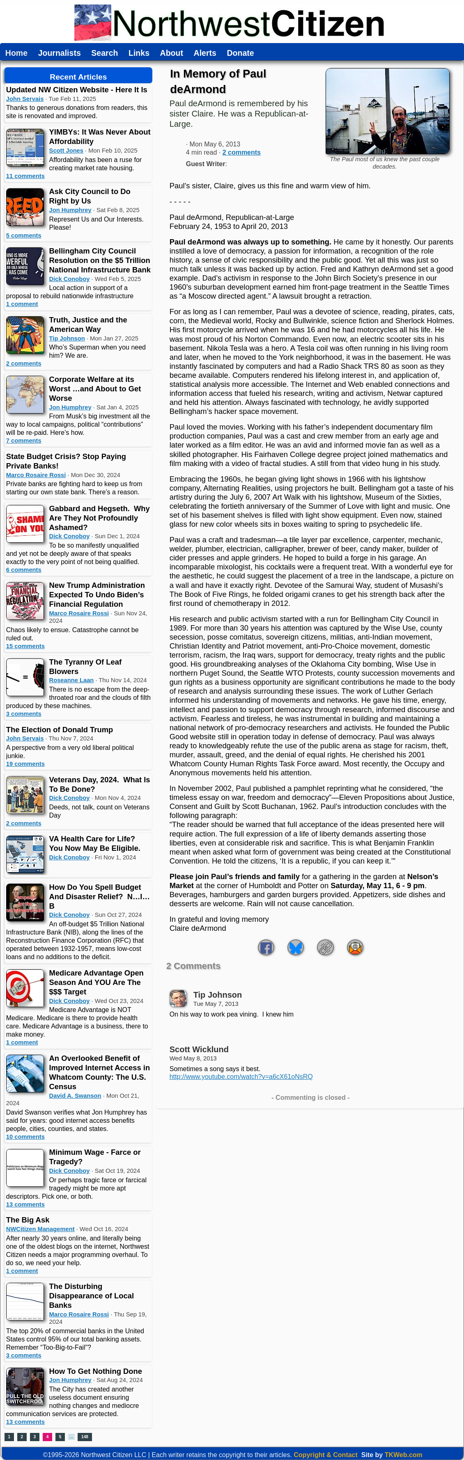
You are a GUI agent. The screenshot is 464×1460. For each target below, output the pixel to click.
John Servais (25, 99)
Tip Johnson (67, 338)
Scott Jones (66, 150)
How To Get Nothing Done (95, 1371)
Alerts (205, 53)
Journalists (59, 53)
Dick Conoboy (69, 279)
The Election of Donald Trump (59, 729)
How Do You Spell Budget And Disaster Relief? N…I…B (99, 896)
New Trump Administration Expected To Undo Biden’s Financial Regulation (97, 594)
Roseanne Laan (71, 680)
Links (139, 53)
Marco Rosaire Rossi (36, 475)
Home (16, 53)
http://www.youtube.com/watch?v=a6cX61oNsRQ (241, 1076)
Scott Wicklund (199, 1049)
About (171, 53)
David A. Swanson (75, 1095)
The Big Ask (28, 1220)
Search (104, 53)
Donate (240, 53)
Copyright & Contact (326, 1454)
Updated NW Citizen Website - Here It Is (76, 89)
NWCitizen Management (40, 1229)
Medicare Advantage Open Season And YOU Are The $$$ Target (96, 982)
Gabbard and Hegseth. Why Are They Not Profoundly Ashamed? (99, 518)
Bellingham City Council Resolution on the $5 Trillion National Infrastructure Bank (100, 260)
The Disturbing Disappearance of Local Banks (91, 1295)
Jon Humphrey (70, 210)
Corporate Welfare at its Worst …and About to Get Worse (95, 388)
